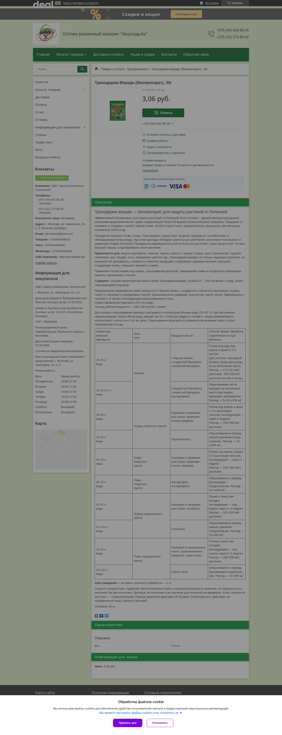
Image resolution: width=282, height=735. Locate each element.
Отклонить (160, 722)
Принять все (128, 722)
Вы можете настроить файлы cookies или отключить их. (139, 713)
